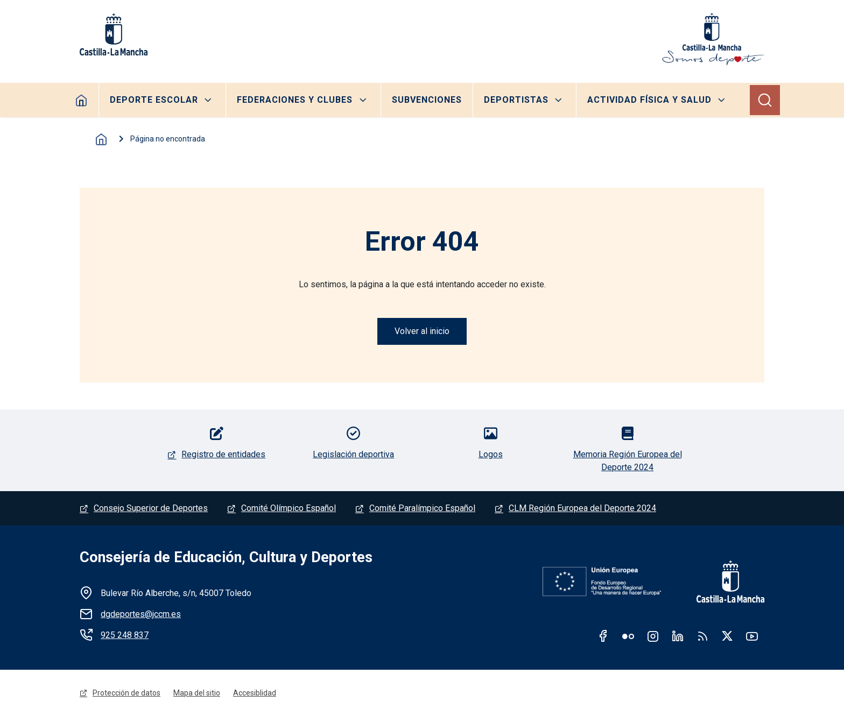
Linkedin (677, 636)
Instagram (653, 636)
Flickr (628, 636)
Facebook (603, 636)
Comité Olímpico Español (288, 508)
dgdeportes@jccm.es (141, 614)
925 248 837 (125, 635)
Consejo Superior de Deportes (151, 508)
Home (81, 100)
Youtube (752, 636)
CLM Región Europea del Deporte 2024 (582, 508)
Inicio (101, 139)
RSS (702, 636)
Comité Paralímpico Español (422, 508)
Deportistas (516, 100)
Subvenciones (427, 100)
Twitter (727, 636)
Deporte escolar (154, 100)
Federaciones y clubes (295, 100)
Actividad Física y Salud (649, 100)
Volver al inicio (422, 331)
